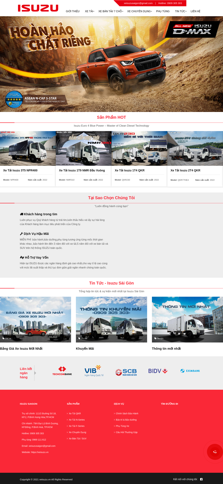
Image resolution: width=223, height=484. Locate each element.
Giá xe (6, 338)
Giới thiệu (73, 11)
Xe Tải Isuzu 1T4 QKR (130, 170)
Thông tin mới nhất (166, 348)
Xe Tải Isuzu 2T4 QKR (185, 170)
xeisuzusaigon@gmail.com (138, 3)
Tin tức (159, 338)
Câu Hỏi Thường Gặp (127, 432)
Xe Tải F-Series (76, 425)
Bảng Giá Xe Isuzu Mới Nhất (21, 348)
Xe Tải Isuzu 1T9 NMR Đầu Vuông (82, 170)
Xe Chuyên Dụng (77, 432)
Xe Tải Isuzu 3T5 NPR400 (20, 170)
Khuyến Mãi (85, 348)
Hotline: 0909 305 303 (170, 3)
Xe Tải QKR (75, 413)
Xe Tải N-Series (77, 419)
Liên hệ (195, 11)
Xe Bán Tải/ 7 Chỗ (110, 11)
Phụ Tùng (163, 11)
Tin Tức (181, 11)
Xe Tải (89, 11)
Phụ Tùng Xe (122, 425)
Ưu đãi (82, 338)
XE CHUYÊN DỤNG (139, 11)
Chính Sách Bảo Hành (127, 413)
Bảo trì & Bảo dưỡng (126, 419)
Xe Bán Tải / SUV (77, 438)
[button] (11, 64)
